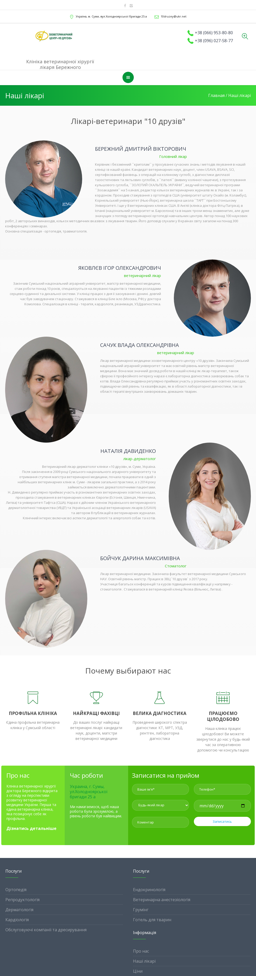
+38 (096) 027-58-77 (214, 40)
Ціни (138, 971)
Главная (216, 95)
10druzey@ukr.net (173, 16)
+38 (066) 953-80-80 (214, 32)
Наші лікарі (144, 961)
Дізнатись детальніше (31, 828)
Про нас (141, 951)
